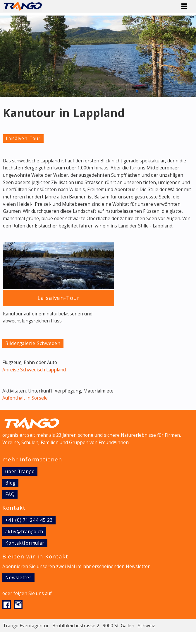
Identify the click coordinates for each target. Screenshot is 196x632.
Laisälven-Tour (23, 138)
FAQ (10, 494)
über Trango (20, 471)
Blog (10, 483)
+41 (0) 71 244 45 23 (29, 520)
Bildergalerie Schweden (33, 343)
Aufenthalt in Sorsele (25, 398)
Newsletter (18, 578)
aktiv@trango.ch (24, 532)
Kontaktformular (24, 543)
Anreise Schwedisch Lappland (34, 370)
